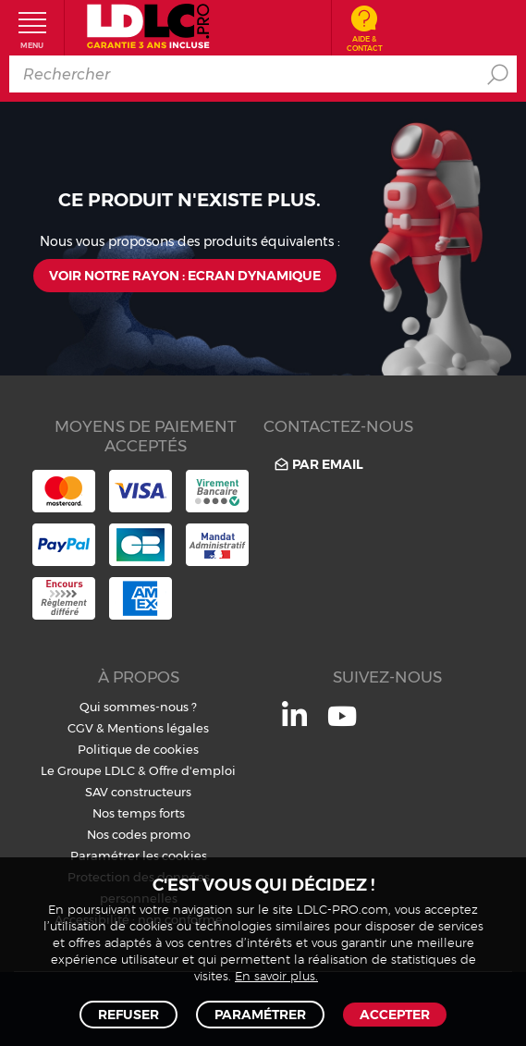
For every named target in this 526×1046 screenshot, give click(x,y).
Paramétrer (260, 1014)
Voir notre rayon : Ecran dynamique (185, 275)
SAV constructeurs (138, 791)
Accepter (395, 1014)
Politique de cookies (138, 749)
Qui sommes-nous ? (138, 706)
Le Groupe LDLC (88, 770)
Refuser (128, 1014)
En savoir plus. (276, 977)
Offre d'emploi (192, 770)
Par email (317, 464)
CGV (80, 727)
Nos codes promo (138, 834)
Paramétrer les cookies (138, 855)
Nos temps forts (138, 813)
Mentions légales (158, 727)
